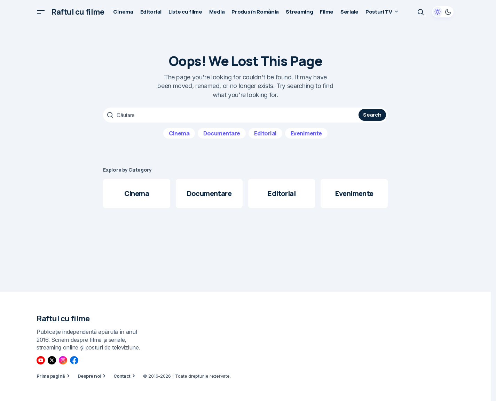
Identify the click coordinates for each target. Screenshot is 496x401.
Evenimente (306, 132)
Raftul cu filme (77, 11)
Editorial (265, 132)
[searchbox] (232, 115)
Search (372, 114)
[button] (40, 11)
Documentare (221, 132)
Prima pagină (51, 375)
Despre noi (89, 375)
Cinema (179, 132)
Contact (122, 375)
